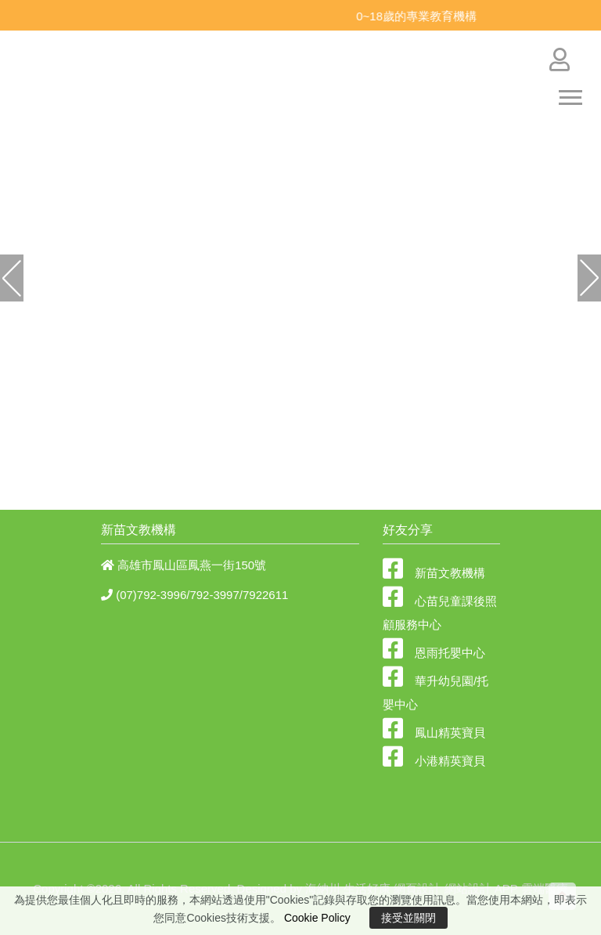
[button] (45, 278)
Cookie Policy (317, 918)
